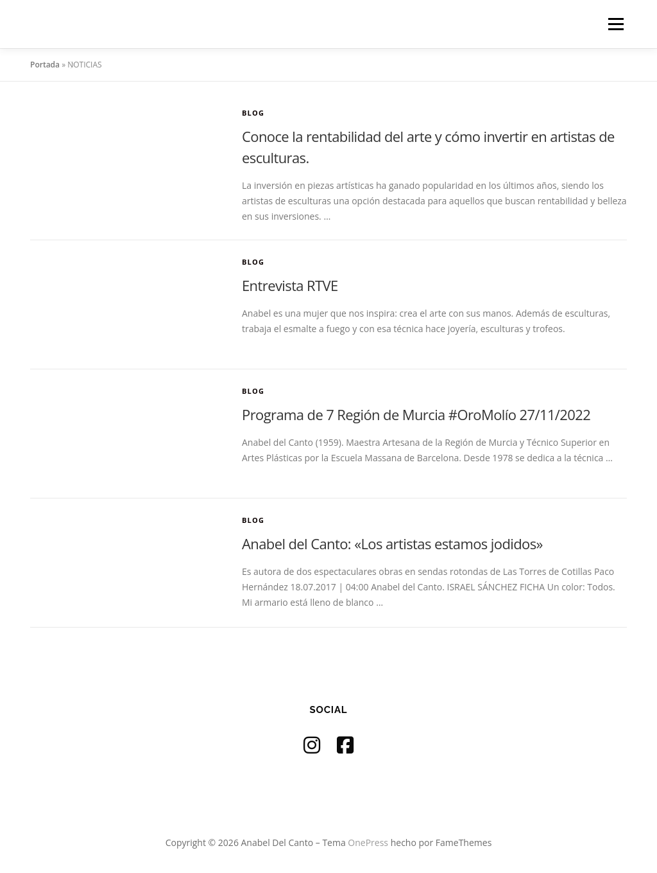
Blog (253, 113)
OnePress (368, 842)
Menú (615, 24)
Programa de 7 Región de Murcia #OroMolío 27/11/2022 (416, 414)
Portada (45, 64)
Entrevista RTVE (290, 285)
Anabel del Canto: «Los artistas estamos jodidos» (392, 543)
